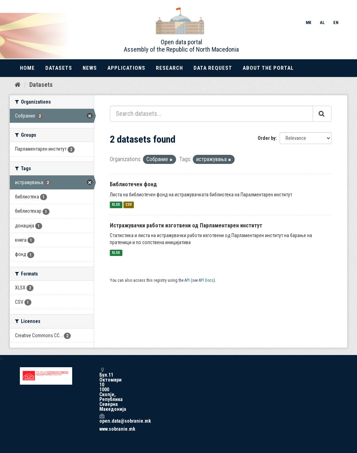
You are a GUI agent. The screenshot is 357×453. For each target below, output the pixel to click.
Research (169, 68)
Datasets (58, 68)
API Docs (206, 280)
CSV (129, 205)
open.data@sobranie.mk (101, 418)
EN (336, 22)
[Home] (18, 84)
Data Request (212, 68)
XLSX (116, 205)
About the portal (268, 68)
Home (27, 68)
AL (322, 22)
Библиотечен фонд (133, 184)
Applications (126, 68)
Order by (266, 138)
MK (308, 22)
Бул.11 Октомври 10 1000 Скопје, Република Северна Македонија (101, 389)
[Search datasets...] (211, 114)
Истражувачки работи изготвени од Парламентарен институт (186, 225)
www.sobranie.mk (101, 428)
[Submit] (322, 114)
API (187, 280)
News (90, 68)
